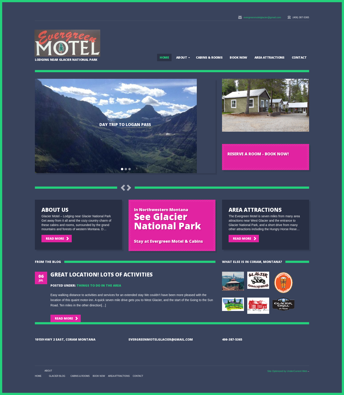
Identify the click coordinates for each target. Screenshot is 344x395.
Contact (299, 57)
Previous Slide (123, 188)
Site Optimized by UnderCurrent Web (287, 371)
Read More (55, 238)
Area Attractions (269, 57)
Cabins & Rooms (209, 57)
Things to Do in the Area (99, 285)
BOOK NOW (238, 57)
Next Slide (129, 188)
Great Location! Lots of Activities (101, 274)
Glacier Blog (57, 376)
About (181, 57)
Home (164, 57)
